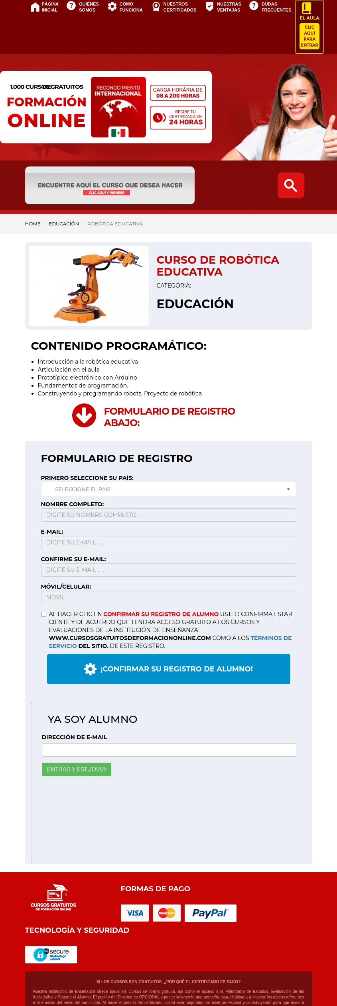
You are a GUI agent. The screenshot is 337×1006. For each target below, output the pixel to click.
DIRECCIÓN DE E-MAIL (74, 737)
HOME (33, 224)
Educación (64, 224)
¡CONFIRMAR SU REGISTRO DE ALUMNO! (168, 669)
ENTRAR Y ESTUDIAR (76, 769)
